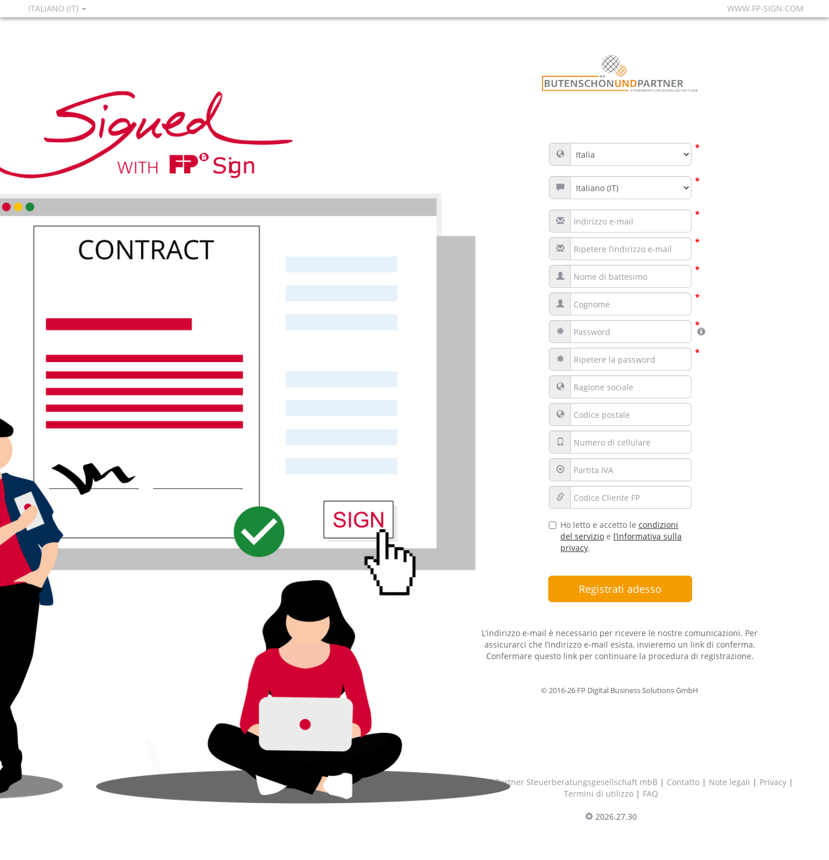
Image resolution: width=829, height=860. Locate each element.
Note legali (729, 782)
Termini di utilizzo (598, 793)
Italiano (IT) (57, 8)
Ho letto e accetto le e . (615, 536)
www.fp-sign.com (765, 8)
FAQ (650, 793)
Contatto (683, 782)
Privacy (772, 782)
